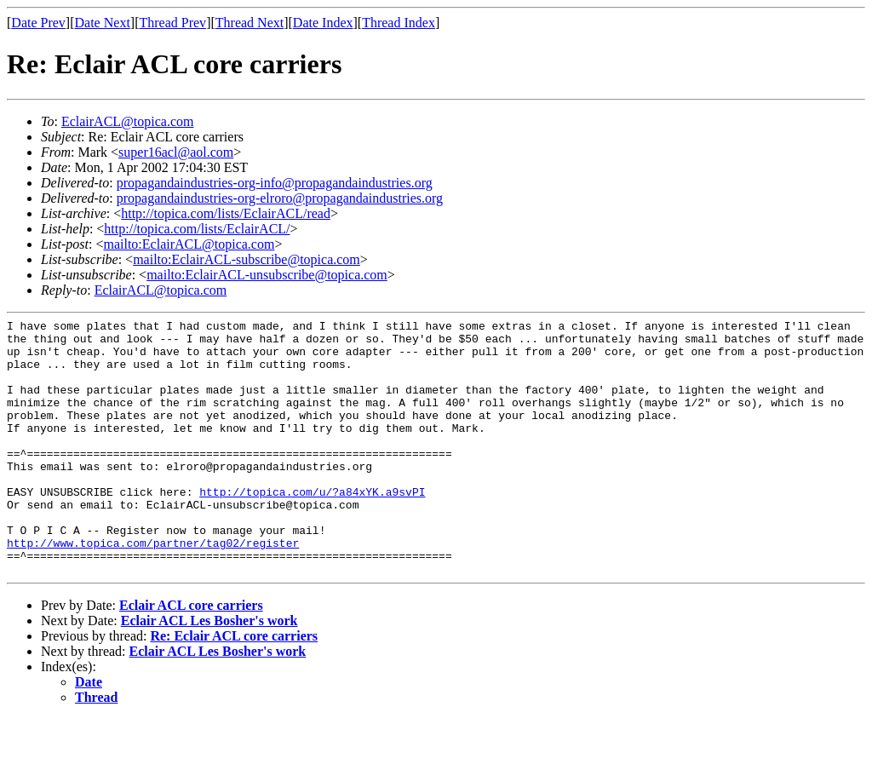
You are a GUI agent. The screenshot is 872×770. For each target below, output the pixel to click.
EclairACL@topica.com (127, 121)
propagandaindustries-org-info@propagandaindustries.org (275, 182)
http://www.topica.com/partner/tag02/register (153, 588)
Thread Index (398, 22)
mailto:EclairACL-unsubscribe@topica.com (266, 274)
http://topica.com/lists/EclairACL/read (225, 213)
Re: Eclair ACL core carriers (234, 687)
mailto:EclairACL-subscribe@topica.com (246, 259)
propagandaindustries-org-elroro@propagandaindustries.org (280, 198)
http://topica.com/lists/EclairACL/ (197, 228)
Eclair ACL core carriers (191, 656)
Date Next (102, 22)
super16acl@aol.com (175, 152)
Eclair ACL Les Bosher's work (209, 671)
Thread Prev (172, 22)
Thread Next (249, 22)
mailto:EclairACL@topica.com (188, 244)
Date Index (323, 22)
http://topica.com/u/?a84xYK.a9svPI (312, 527)
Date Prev (38, 22)
